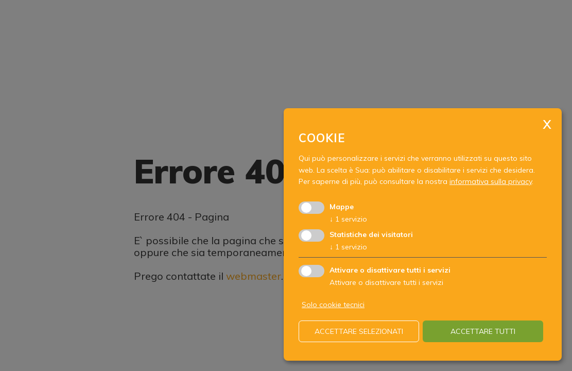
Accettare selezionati (359, 331)
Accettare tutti (482, 331)
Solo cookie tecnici (333, 304)
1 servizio (348, 219)
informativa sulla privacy (490, 181)
